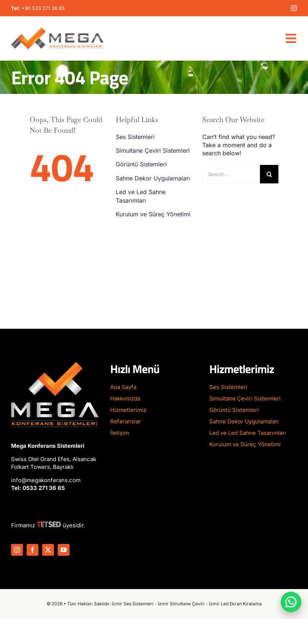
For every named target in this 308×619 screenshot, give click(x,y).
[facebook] (32, 550)
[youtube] (64, 550)
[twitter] (48, 550)
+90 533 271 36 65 (43, 8)
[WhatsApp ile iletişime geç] (291, 602)
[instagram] (294, 8)
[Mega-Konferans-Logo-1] (57, 30)
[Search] (269, 174)
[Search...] (231, 174)
